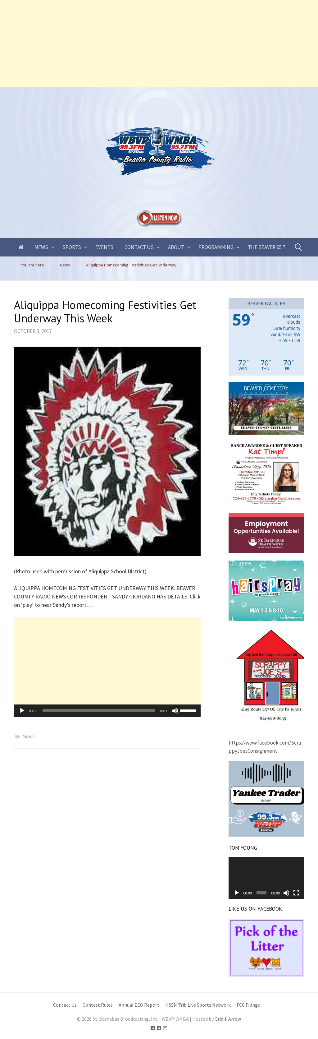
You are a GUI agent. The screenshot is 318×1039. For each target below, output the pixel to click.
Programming (216, 247)
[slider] (99, 710)
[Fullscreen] (296, 893)
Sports (71, 247)
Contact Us (139, 247)
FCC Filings (248, 1005)
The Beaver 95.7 (266, 247)
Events (104, 247)
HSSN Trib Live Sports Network (198, 1005)
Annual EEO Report (139, 1005)
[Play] (22, 711)
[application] (107, 710)
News (41, 247)
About (176, 247)
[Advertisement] (159, 43)
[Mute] (175, 711)
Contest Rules (98, 1005)
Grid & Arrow (228, 1019)
